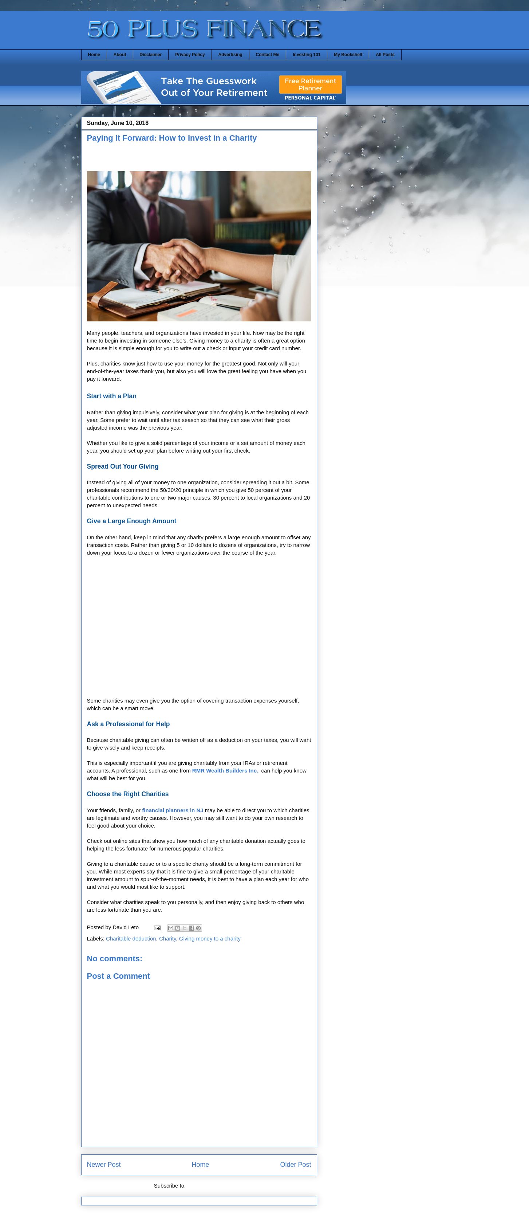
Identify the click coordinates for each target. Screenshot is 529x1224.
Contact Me (268, 54)
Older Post (295, 1164)
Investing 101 (306, 54)
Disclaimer (151, 54)
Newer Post (104, 1164)
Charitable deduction (131, 938)
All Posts (385, 54)
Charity (167, 938)
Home (94, 54)
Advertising (230, 54)
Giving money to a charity (210, 938)
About (120, 54)
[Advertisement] (172, 159)
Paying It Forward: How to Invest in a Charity (172, 137)
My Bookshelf (348, 54)
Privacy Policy (190, 54)
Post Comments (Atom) (215, 1185)
